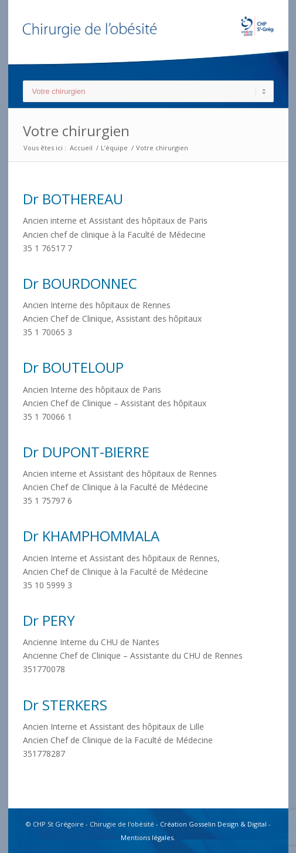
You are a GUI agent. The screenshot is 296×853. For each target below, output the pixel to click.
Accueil (81, 147)
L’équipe (114, 147)
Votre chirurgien (76, 130)
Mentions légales (147, 837)
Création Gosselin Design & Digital (213, 824)
